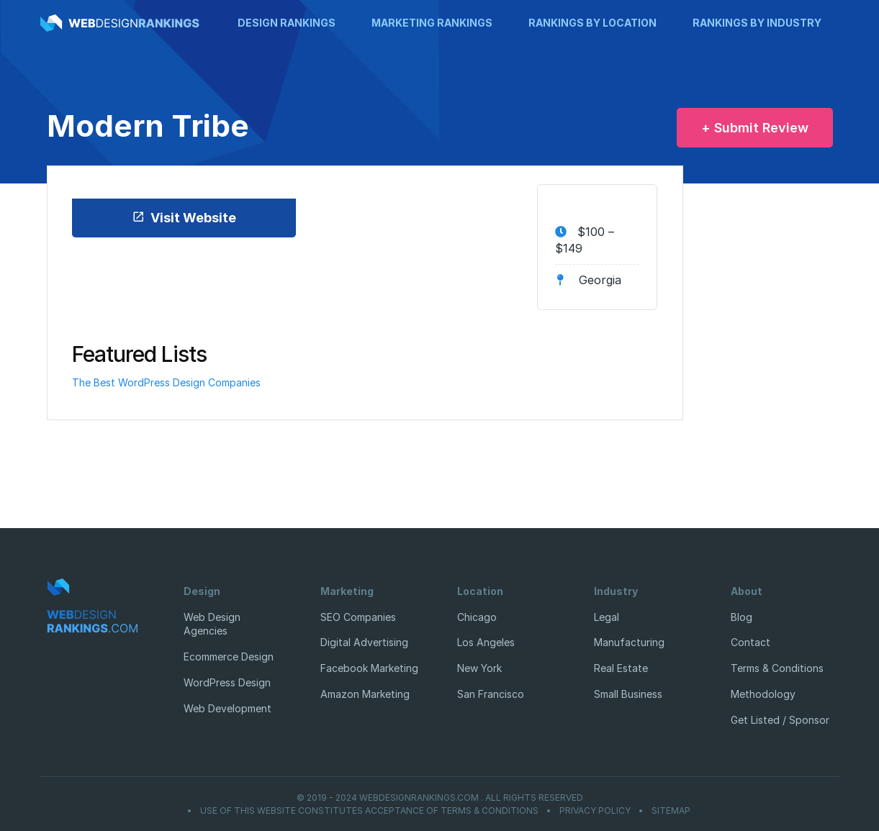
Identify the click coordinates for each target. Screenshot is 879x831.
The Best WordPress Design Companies (166, 382)
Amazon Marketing (365, 694)
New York (479, 668)
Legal (606, 617)
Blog (741, 617)
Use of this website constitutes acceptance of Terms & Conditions (369, 811)
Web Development (227, 708)
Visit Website (184, 217)
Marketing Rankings (431, 23)
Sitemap (671, 811)
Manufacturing (629, 642)
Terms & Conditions (777, 668)
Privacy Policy (595, 811)
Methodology (763, 694)
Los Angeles (486, 642)
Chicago (477, 617)
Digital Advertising (364, 642)
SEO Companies (358, 617)
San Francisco (490, 694)
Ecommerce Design (229, 656)
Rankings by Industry (757, 23)
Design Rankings (286, 23)
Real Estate (621, 668)
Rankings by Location (592, 23)
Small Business (628, 694)
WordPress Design (227, 682)
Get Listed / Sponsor (780, 720)
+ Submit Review (754, 127)
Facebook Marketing (369, 668)
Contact (750, 642)
